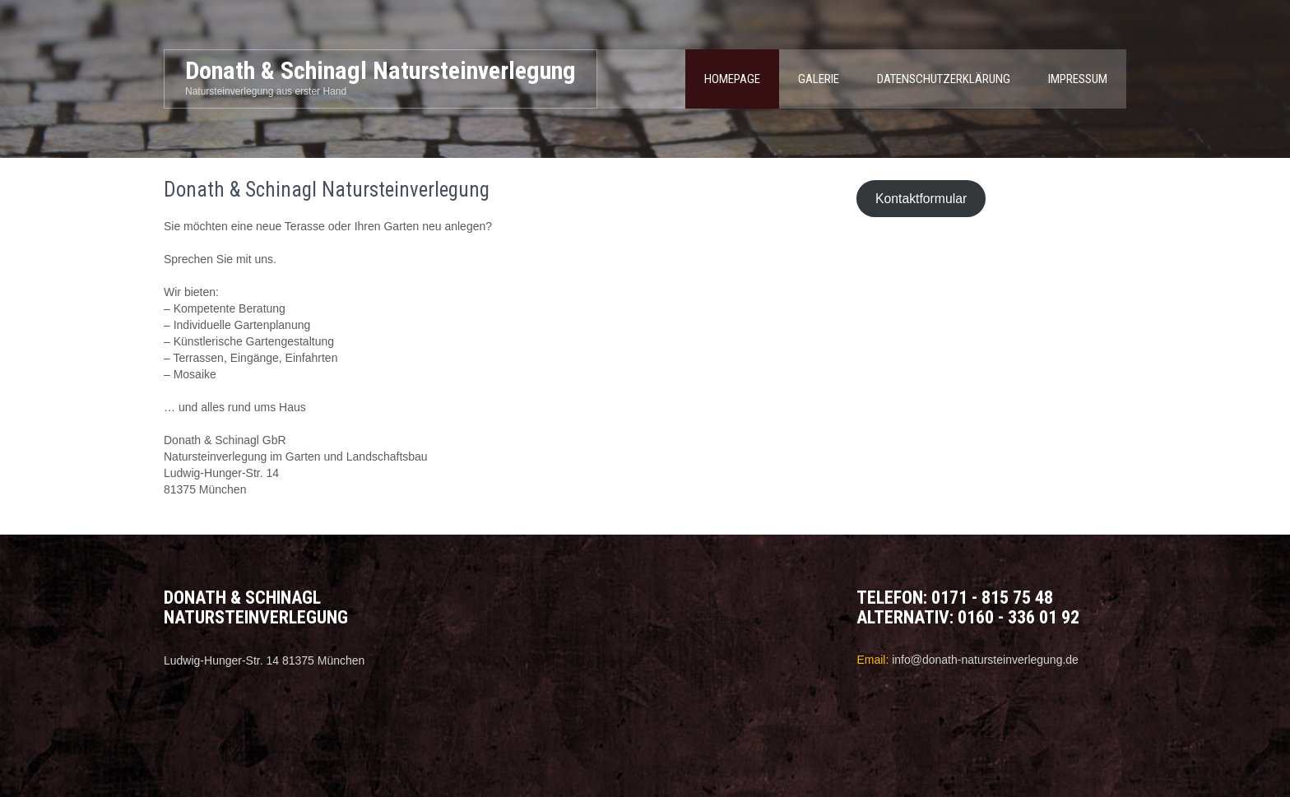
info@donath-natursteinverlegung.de (985, 659)
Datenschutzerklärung (943, 79)
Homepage (732, 79)
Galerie (818, 79)
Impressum (1077, 79)
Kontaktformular (921, 199)
